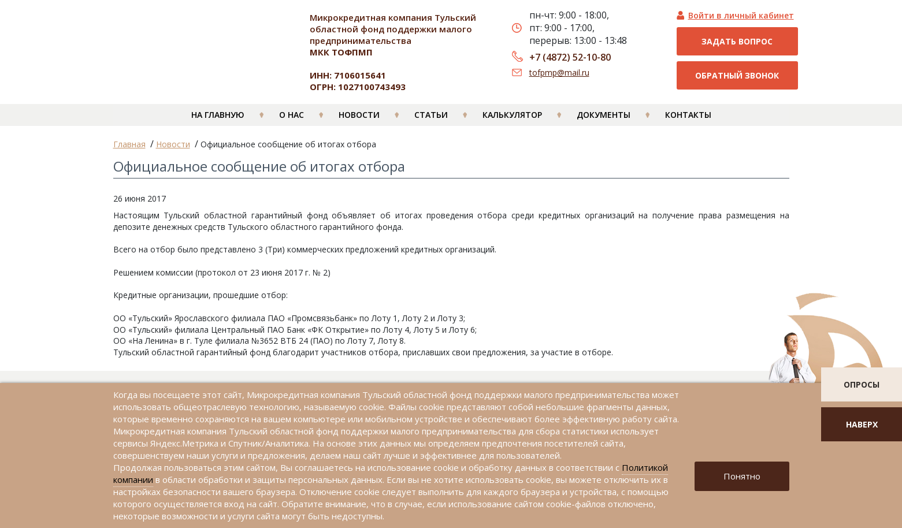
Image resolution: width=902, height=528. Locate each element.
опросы (861, 384)
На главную (217, 122)
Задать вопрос (737, 41)
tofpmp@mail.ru (559, 72)
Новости (359, 122)
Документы (603, 122)
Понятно (741, 476)
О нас (291, 122)
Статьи (431, 122)
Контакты (688, 122)
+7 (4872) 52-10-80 (570, 57)
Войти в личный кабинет (741, 15)
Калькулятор (512, 122)
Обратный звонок (737, 75)
